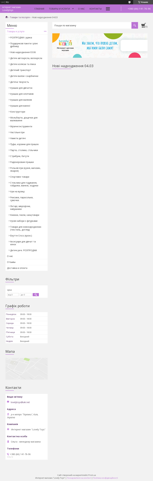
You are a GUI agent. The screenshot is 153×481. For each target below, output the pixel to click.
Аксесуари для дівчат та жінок (23, 243)
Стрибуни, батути (19, 156)
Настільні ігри (17, 132)
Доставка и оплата (17, 267)
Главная (39, 8)
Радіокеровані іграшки (22, 162)
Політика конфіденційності (105, 478)
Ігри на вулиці (17, 191)
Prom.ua (92, 475)
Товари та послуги (20, 17)
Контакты (95, 8)
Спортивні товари (19, 176)
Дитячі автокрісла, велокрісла (26, 58)
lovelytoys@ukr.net (20, 402)
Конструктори (17, 111)
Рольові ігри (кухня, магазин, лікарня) (25, 169)
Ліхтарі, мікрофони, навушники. (20, 207)
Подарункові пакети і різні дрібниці (24, 45)
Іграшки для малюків (21, 99)
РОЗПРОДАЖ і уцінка (21, 37)
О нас (81, 8)
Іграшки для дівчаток (21, 87)
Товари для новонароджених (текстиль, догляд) (25, 228)
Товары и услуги (59, 8)
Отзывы (11, 262)
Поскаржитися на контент (79, 478)
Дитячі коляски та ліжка (23, 64)
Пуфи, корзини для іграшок (24, 144)
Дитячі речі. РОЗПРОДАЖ (23, 250)
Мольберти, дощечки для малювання (23, 119)
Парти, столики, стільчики (24, 150)
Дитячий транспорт (20, 70)
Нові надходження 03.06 (23, 52)
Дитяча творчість (19, 81)
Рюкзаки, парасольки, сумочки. (21, 199)
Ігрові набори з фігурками (23, 220)
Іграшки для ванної (20, 105)
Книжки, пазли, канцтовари (24, 214)
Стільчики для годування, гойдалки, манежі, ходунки (24, 184)
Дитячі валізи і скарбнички (24, 75)
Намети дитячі (18, 138)
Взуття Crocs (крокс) (21, 235)
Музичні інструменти (21, 126)
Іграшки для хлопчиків (22, 93)
